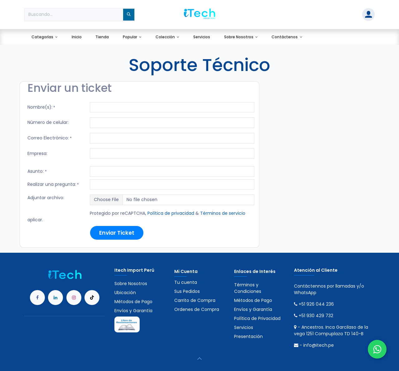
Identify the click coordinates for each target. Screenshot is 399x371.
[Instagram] (73, 297)
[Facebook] (37, 297)
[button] (199, 358)
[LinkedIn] (55, 297)
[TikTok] (91, 297)
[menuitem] (44, 37)
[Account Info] (368, 14)
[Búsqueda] (129, 14)
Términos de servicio (222, 213)
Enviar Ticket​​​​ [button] (116, 233)
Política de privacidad (170, 213)
